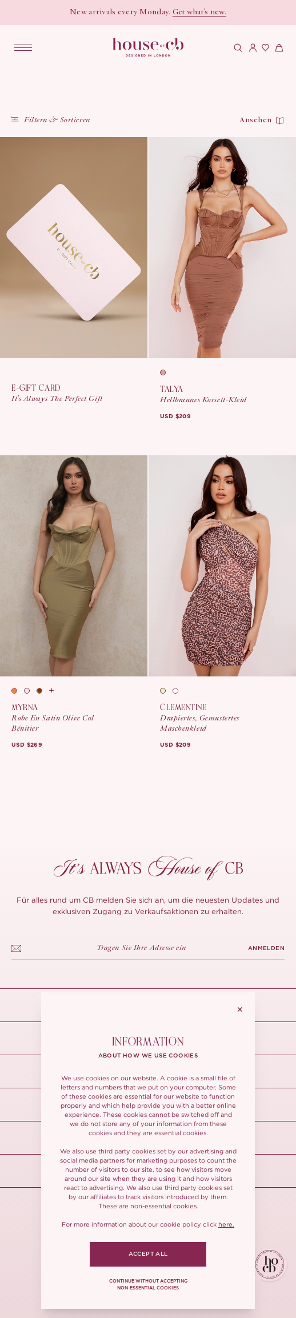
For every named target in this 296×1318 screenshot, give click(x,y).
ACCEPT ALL (148, 1254)
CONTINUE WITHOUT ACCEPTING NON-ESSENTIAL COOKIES (148, 1285)
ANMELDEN (266, 948)
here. (226, 1224)
